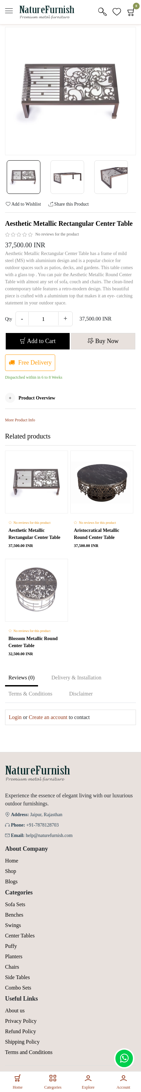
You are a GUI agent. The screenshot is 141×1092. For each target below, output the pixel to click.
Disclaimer (81, 694)
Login (15, 717)
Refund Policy (20, 1031)
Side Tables (17, 977)
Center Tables (20, 935)
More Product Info (20, 420)
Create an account (48, 717)
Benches (14, 915)
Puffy (11, 946)
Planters (14, 956)
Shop (10, 871)
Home (11, 861)
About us (15, 1010)
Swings (13, 925)
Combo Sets (18, 988)
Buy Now (102, 341)
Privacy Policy (21, 1021)
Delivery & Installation (76, 677)
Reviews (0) (21, 677)
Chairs (12, 967)
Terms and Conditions (28, 1052)
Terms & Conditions (30, 694)
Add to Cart (38, 341)
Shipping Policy (22, 1042)
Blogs (11, 881)
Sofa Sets (15, 904)
